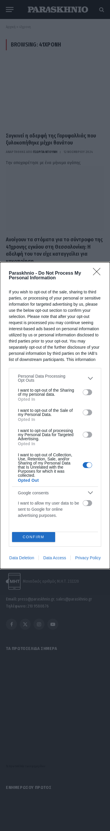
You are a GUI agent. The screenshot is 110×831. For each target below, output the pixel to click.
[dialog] (55, 415)
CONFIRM (34, 537)
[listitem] (55, 378)
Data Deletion (21, 557)
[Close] (98, 273)
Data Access (54, 557)
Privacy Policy (88, 557)
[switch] (87, 392)
